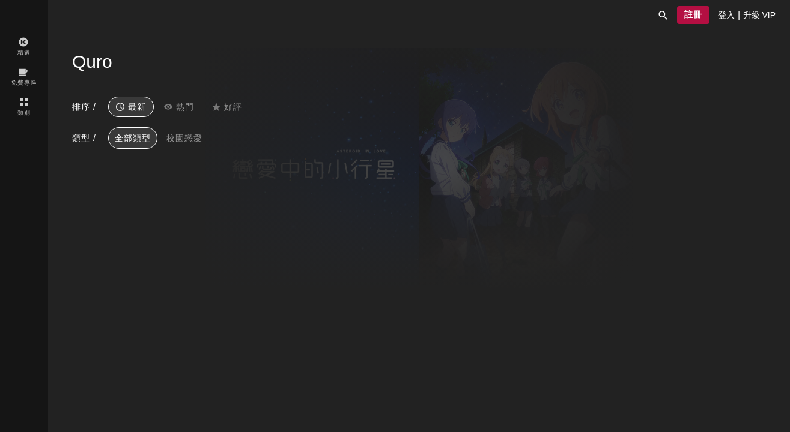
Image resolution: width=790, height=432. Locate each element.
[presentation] (726, 15)
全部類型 (133, 138)
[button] (663, 15)
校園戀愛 (184, 138)
